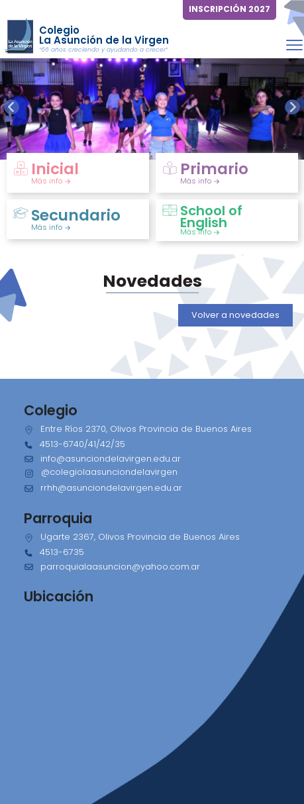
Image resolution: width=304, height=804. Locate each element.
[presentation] (11, 107)
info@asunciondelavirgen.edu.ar (110, 458)
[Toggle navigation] (294, 44)
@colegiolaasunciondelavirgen (109, 472)
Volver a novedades (235, 315)
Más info (51, 181)
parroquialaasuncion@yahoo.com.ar (120, 566)
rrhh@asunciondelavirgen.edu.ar (111, 487)
